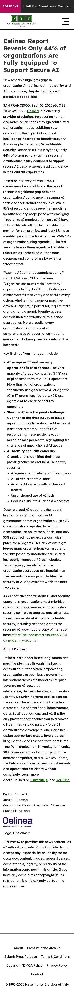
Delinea (33, 111)
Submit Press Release (20, 957)
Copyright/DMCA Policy (24, 965)
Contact (37, 974)
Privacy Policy (57, 965)
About (18, 948)
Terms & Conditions (55, 957)
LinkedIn (37, 780)
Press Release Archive (43, 948)
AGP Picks (10, 6)
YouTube (63, 780)
